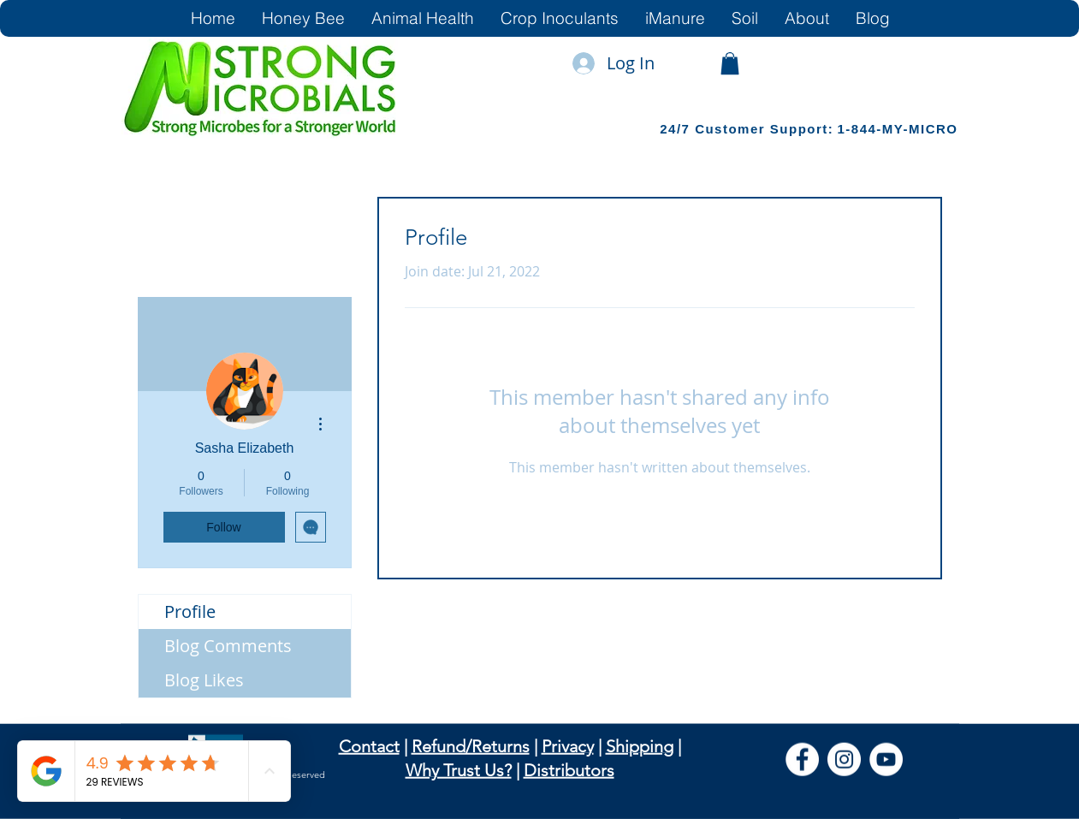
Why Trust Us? (459, 770)
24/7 (677, 129)
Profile (190, 611)
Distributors (569, 770)
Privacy (568, 746)
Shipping (639, 746)
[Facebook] (802, 759)
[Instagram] (844, 759)
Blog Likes (204, 679)
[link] (729, 63)
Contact (369, 746)
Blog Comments (228, 645)
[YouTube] (886, 759)
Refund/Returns (471, 746)
